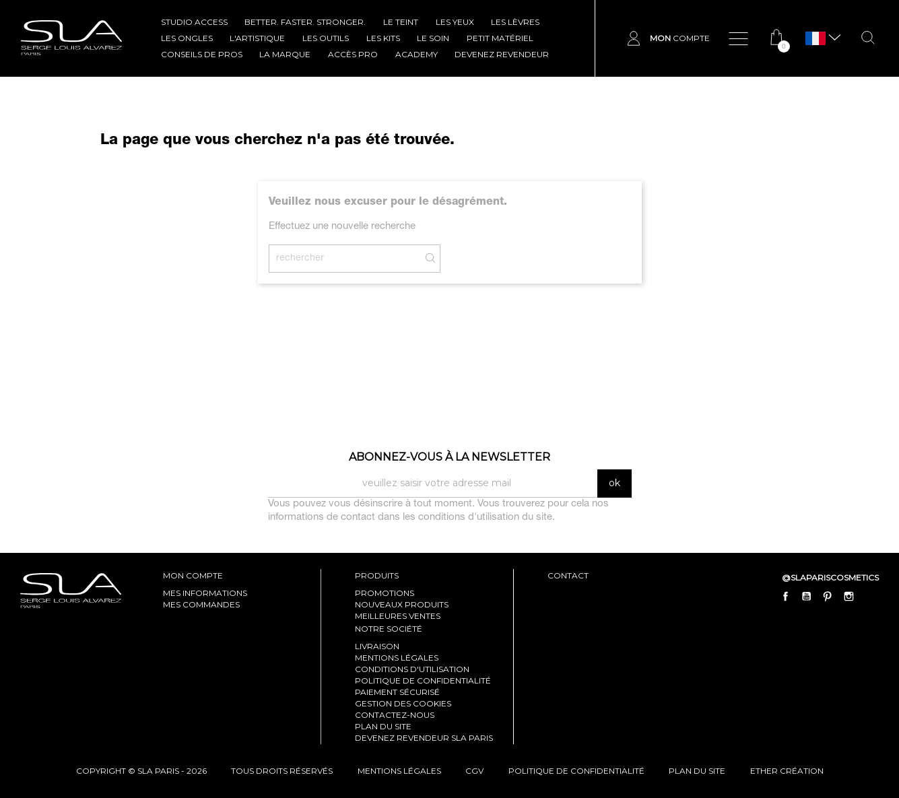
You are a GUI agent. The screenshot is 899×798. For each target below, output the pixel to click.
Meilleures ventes (397, 616)
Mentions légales (396, 658)
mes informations (205, 593)
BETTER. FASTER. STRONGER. (305, 22)
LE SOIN (433, 38)
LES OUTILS (325, 38)
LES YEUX (455, 22)
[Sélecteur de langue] (815, 39)
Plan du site (383, 726)
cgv (474, 771)
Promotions (384, 593)
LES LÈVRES (515, 22)
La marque (284, 54)
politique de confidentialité (576, 771)
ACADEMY (416, 54)
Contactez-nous (394, 715)
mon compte (193, 575)
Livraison (377, 646)
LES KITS (383, 38)
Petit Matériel (500, 38)
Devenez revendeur (502, 54)
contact (568, 575)
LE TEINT (400, 22)
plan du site (697, 771)
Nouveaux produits (401, 604)
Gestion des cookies (403, 703)
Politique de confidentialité (423, 680)
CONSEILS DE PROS (201, 54)
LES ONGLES (187, 38)
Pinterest (828, 596)
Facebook (786, 596)
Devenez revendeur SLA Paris (424, 738)
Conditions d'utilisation (412, 669)
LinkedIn (869, 596)
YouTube (807, 596)
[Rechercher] (354, 258)
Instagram (848, 596)
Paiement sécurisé (397, 692)
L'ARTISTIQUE (257, 38)
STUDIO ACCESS (194, 22)
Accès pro (353, 54)
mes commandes (201, 604)
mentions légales (399, 771)
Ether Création (787, 771)
